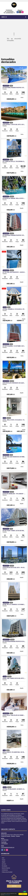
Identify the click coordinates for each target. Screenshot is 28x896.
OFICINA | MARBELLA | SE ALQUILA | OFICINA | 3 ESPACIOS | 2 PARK (14, 309)
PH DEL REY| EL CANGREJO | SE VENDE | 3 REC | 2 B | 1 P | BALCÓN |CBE (14, 604)
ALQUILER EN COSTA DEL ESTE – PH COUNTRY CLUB (14, 567)
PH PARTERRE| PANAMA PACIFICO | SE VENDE (14, 87)
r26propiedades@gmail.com (7, 847)
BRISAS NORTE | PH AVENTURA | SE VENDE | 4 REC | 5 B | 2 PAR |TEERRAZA (14, 752)
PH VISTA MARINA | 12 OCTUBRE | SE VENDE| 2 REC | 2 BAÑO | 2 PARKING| (14, 346)
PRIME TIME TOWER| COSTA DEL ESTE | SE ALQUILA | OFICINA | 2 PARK (14, 678)
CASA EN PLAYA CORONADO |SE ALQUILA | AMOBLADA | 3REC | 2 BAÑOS (14, 383)
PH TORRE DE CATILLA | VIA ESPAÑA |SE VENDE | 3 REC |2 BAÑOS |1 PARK (14, 161)
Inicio (3, 857)
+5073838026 (10, 11)
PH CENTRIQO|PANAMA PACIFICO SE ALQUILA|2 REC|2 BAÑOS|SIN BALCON (14, 641)
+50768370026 (9, 12)
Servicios (4, 864)
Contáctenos (5, 870)
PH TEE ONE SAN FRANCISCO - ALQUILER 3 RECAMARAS (14, 272)
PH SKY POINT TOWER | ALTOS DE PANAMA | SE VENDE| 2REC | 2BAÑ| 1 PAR (14, 530)
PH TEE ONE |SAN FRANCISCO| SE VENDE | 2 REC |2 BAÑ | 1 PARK (14, 456)
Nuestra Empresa (6, 868)
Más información (7, 894)
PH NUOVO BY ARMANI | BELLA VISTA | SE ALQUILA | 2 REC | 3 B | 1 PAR (14, 198)
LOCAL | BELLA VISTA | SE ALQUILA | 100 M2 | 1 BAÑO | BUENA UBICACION (14, 420)
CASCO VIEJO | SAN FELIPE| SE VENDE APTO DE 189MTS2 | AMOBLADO (14, 715)
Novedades (4, 866)
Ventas (3, 860)
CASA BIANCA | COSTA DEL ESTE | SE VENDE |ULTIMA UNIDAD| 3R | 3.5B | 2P (14, 124)
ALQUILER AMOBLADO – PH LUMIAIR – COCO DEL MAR (14, 493)
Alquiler (3, 862)
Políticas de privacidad (7, 872)
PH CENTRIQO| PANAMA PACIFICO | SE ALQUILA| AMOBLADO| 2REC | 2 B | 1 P (14, 235)
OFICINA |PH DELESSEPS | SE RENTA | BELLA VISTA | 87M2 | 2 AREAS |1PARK (14, 789)
